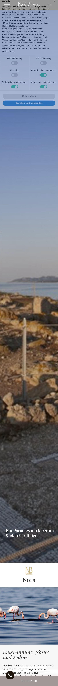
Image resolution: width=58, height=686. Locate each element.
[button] (29, 681)
